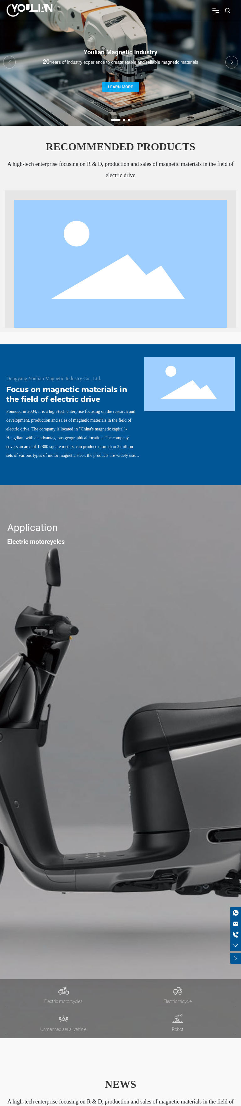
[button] (115, 120)
